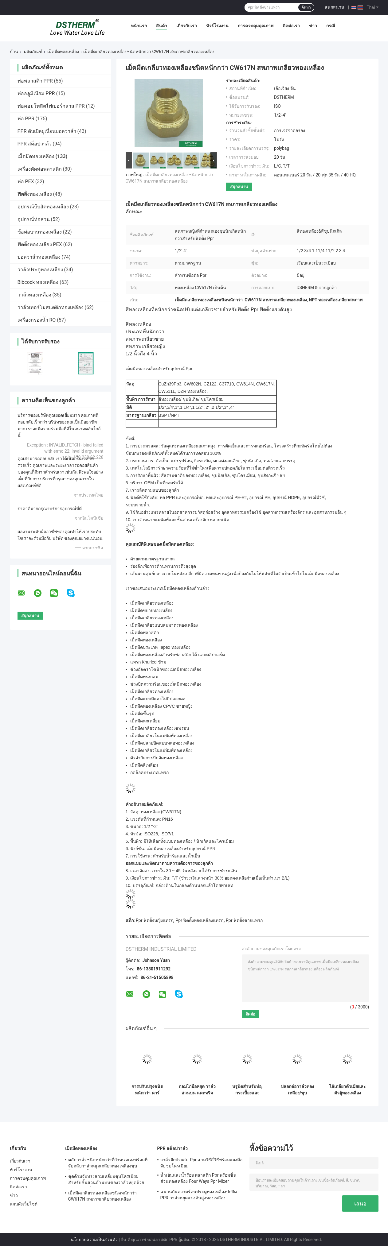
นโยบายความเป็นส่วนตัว (94, 1239)
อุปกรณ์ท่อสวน (34, 219)
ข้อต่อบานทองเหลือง (40, 232)
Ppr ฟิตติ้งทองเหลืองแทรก (199, 920)
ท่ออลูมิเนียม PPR (36, 93)
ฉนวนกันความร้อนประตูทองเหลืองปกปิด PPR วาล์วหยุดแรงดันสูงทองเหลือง (198, 1194)
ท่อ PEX (26, 181)
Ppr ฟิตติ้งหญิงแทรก (154, 920)
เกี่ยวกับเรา (186, 25)
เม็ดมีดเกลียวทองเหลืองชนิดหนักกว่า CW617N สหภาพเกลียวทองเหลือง (102, 1196)
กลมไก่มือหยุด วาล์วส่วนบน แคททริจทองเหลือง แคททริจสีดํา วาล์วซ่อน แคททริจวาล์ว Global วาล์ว (197, 1090)
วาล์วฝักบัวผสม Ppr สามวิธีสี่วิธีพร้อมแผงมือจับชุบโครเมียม (201, 1162)
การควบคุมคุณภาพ (255, 25)
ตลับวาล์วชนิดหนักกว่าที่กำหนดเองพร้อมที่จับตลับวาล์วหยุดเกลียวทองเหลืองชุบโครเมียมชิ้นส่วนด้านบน (108, 1163)
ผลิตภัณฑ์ (33, 51)
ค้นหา (306, 7)
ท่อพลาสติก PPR (35, 81)
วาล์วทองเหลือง (34, 295)
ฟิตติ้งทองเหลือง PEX (40, 244)
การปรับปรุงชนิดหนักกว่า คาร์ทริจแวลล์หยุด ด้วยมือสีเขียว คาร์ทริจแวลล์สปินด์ (147, 1090)
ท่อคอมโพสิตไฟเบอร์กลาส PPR (51, 106)
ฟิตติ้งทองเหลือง (35, 194)
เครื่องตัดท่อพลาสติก (40, 169)
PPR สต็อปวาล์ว (35, 144)
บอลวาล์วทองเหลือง (39, 257)
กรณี (330, 25)
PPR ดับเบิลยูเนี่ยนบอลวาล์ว (47, 131)
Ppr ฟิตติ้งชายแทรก (244, 920)
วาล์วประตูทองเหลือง (40, 270)
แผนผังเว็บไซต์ (24, 1204)
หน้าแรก (139, 25)
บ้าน (14, 51)
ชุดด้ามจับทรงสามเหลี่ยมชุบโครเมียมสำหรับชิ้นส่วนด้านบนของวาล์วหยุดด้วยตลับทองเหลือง (106, 1180)
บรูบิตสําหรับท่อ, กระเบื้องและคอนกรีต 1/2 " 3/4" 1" (247, 1090)
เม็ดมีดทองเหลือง (63, 51)
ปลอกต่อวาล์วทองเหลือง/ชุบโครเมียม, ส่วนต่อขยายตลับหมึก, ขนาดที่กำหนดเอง (297, 1090)
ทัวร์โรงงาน (217, 25)
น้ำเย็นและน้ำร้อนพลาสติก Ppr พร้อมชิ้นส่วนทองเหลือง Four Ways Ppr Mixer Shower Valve (198, 1179)
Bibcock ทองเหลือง (38, 282)
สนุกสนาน (334, 7)
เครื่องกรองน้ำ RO (37, 320)
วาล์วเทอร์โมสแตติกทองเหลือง (51, 307)
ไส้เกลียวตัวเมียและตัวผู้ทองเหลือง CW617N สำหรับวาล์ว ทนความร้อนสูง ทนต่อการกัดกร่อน (347, 1090)
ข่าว (313, 25)
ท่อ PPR (26, 119)
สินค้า (161, 25)
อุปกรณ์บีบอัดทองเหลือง (43, 207)
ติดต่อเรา (291, 25)
